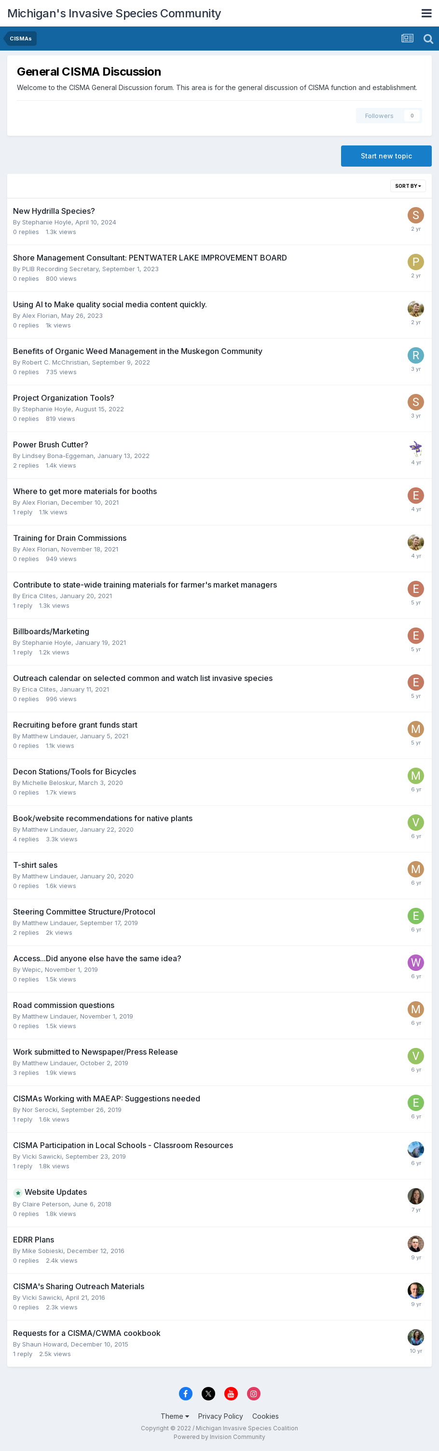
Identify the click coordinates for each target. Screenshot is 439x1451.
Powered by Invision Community (219, 1436)
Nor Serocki (39, 1109)
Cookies (265, 1416)
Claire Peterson (45, 1204)
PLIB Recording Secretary (60, 269)
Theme (175, 1416)
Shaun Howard (44, 1344)
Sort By (408, 186)
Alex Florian (39, 315)
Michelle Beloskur (48, 782)
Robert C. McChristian (55, 362)
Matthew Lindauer (49, 736)
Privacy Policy (220, 1416)
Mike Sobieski (42, 1251)
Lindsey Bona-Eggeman (58, 455)
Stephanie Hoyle (46, 222)
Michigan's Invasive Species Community (114, 13)
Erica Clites (39, 596)
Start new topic (386, 156)
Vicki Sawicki (42, 1156)
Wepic (31, 969)
